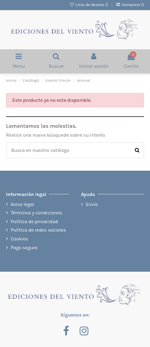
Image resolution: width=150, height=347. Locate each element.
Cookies (19, 239)
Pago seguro (24, 247)
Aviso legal (22, 204)
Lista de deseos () (89, 4)
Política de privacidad (34, 221)
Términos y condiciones (36, 213)
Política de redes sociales (38, 230)
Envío (92, 204)
